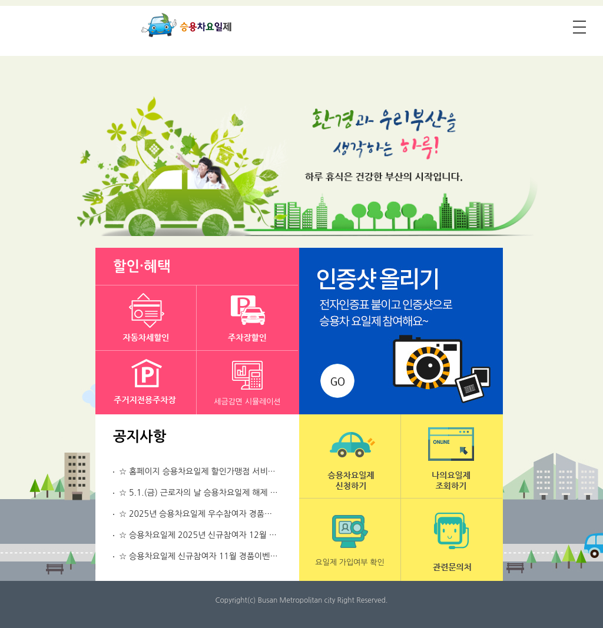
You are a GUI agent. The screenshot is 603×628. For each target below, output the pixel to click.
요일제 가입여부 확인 (349, 562)
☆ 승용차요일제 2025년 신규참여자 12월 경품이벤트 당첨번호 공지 (239, 535)
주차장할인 (247, 317)
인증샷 (401, 331)
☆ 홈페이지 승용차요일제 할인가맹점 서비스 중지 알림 (215, 471)
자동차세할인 (146, 317)
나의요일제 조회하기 (451, 456)
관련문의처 (451, 540)
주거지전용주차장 (146, 383)
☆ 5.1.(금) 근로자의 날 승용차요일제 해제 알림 (202, 493)
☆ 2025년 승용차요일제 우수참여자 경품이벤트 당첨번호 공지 (229, 514)
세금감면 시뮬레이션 (247, 402)
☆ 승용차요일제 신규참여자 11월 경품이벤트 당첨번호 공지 (224, 556)
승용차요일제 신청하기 (349, 456)
